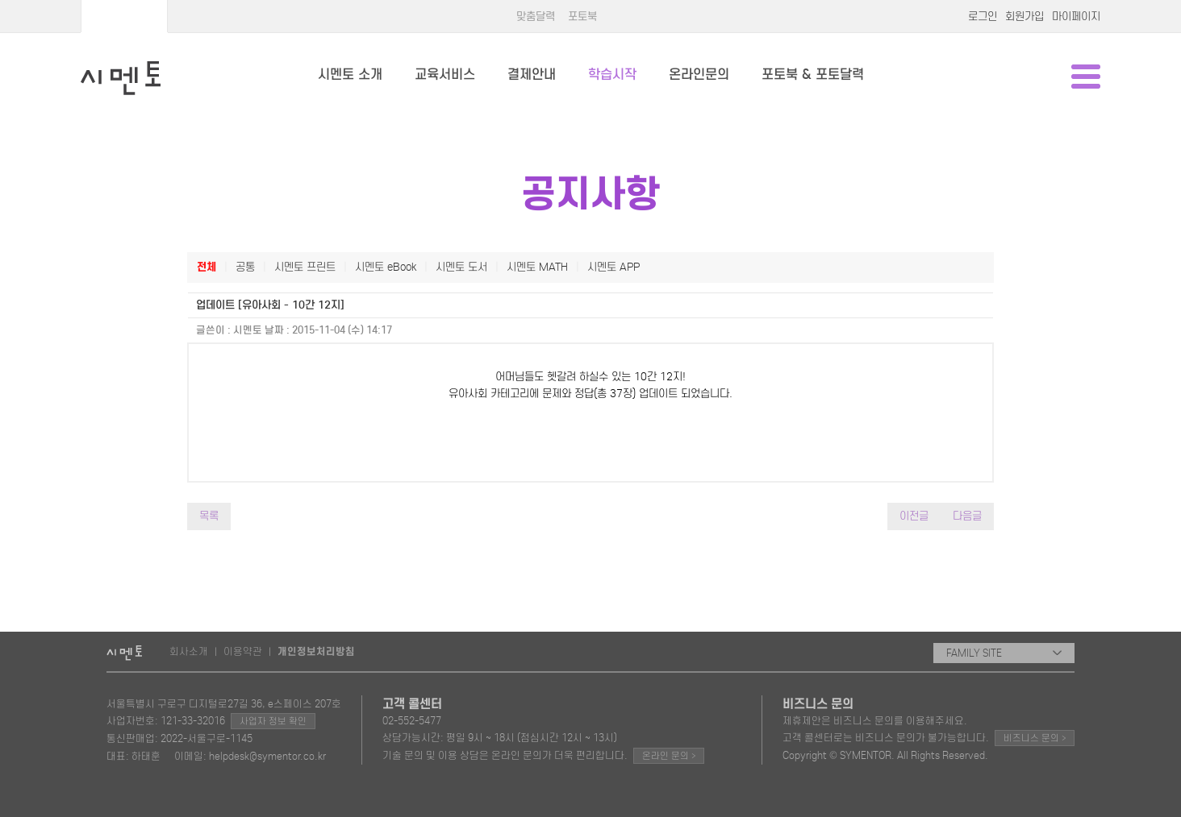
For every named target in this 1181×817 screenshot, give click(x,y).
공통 (245, 267)
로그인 (982, 16)
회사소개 (188, 651)
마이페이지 (1076, 16)
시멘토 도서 (461, 267)
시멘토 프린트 (305, 267)
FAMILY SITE (1004, 653)
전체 (206, 267)
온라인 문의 (668, 755)
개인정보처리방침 (316, 651)
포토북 (582, 16)
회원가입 (1024, 16)
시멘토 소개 (350, 74)
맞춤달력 (535, 16)
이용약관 (242, 651)
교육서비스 (445, 74)
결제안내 (531, 74)
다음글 (967, 516)
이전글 (914, 516)
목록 (209, 516)
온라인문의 (699, 74)
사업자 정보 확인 (273, 721)
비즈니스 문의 (1035, 737)
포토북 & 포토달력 (813, 74)
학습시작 (612, 74)
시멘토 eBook (385, 267)
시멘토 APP (613, 267)
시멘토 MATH (537, 267)
